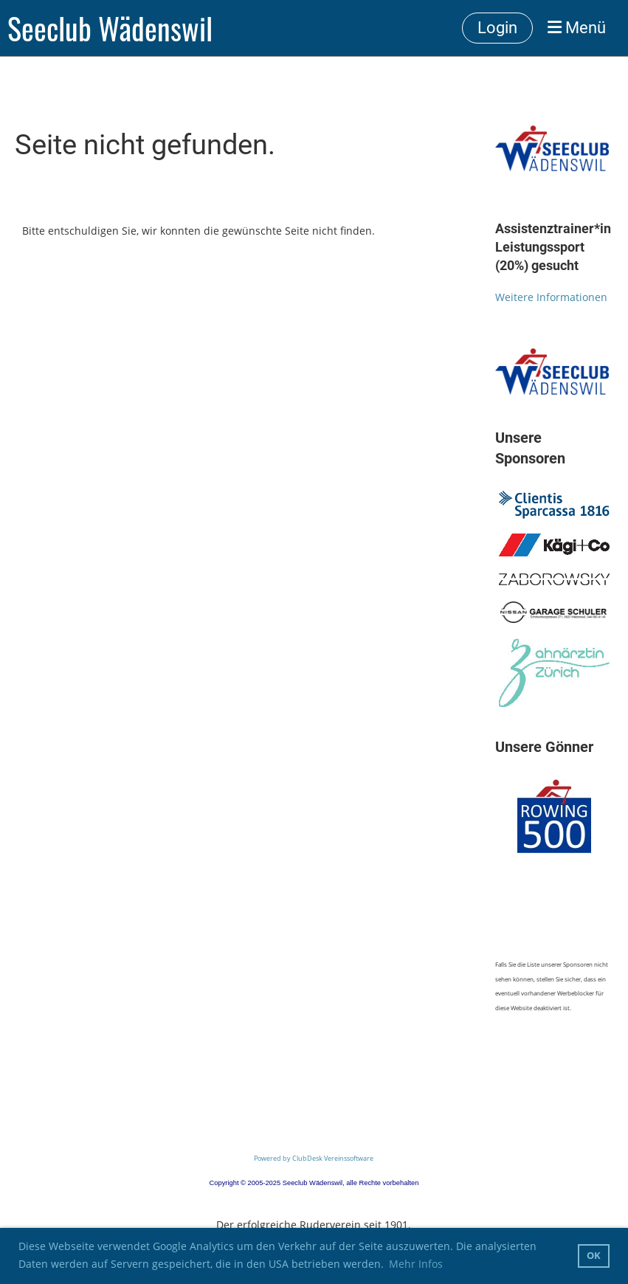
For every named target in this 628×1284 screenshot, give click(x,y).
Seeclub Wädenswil (110, 28)
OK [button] (594, 1255)
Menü (577, 27)
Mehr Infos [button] (416, 1264)
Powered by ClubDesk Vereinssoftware (313, 1158)
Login (497, 27)
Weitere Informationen (551, 297)
